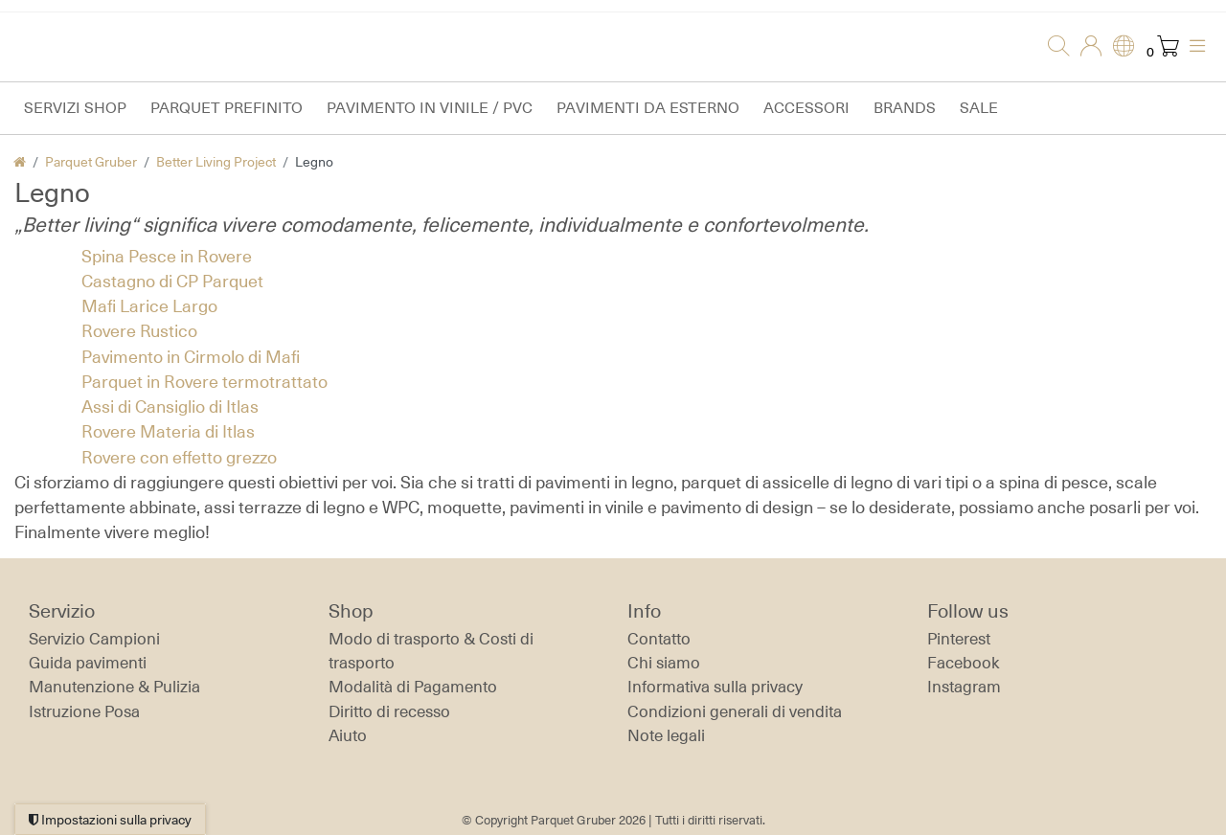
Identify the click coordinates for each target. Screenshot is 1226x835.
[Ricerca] (1052, 47)
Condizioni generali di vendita (734, 711)
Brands (905, 108)
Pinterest (958, 638)
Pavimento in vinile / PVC (430, 108)
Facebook (963, 662)
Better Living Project (216, 161)
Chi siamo (663, 662)
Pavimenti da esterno (647, 108)
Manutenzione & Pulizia (114, 686)
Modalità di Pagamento (413, 686)
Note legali (666, 735)
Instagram (964, 686)
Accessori (806, 108)
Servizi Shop (75, 108)
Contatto (659, 638)
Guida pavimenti (88, 662)
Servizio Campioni (94, 638)
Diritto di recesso (389, 711)
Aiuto (348, 735)
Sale (979, 108)
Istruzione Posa (84, 711)
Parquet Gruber (91, 161)
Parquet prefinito (226, 108)
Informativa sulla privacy (715, 686)
